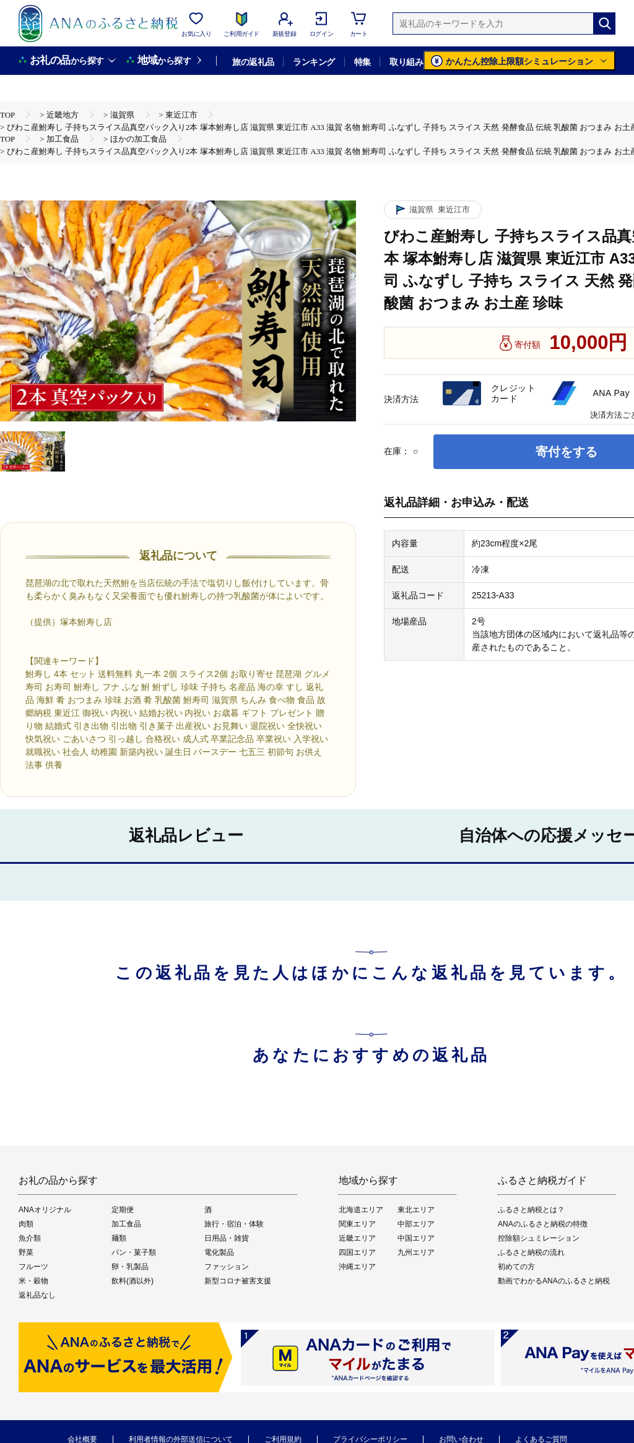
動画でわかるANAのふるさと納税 (554, 1281)
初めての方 (516, 1266)
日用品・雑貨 (226, 1238)
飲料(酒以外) (132, 1281)
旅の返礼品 (253, 62)
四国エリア (357, 1252)
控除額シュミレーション (539, 1238)
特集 (362, 62)
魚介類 (30, 1238)
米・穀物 (33, 1281)
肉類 (26, 1224)
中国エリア (416, 1238)
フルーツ (33, 1266)
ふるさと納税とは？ (531, 1209)
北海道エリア (361, 1209)
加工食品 (126, 1224)
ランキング (313, 62)
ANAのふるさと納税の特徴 (543, 1224)
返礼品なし (37, 1295)
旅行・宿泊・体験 (234, 1224)
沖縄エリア (357, 1266)
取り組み (406, 62)
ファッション (226, 1266)
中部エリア (416, 1224)
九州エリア (416, 1252)
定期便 (122, 1209)
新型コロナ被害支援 (237, 1281)
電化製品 (219, 1252)
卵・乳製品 (130, 1266)
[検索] (604, 23)
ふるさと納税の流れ (531, 1252)
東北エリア (416, 1209)
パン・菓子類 (133, 1252)
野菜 (26, 1252)
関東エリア (357, 1224)
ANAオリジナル (45, 1209)
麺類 (118, 1238)
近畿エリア (357, 1238)
